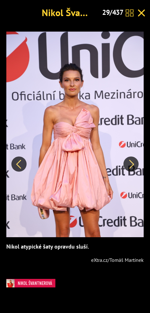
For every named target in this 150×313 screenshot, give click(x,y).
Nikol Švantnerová (79, 12)
